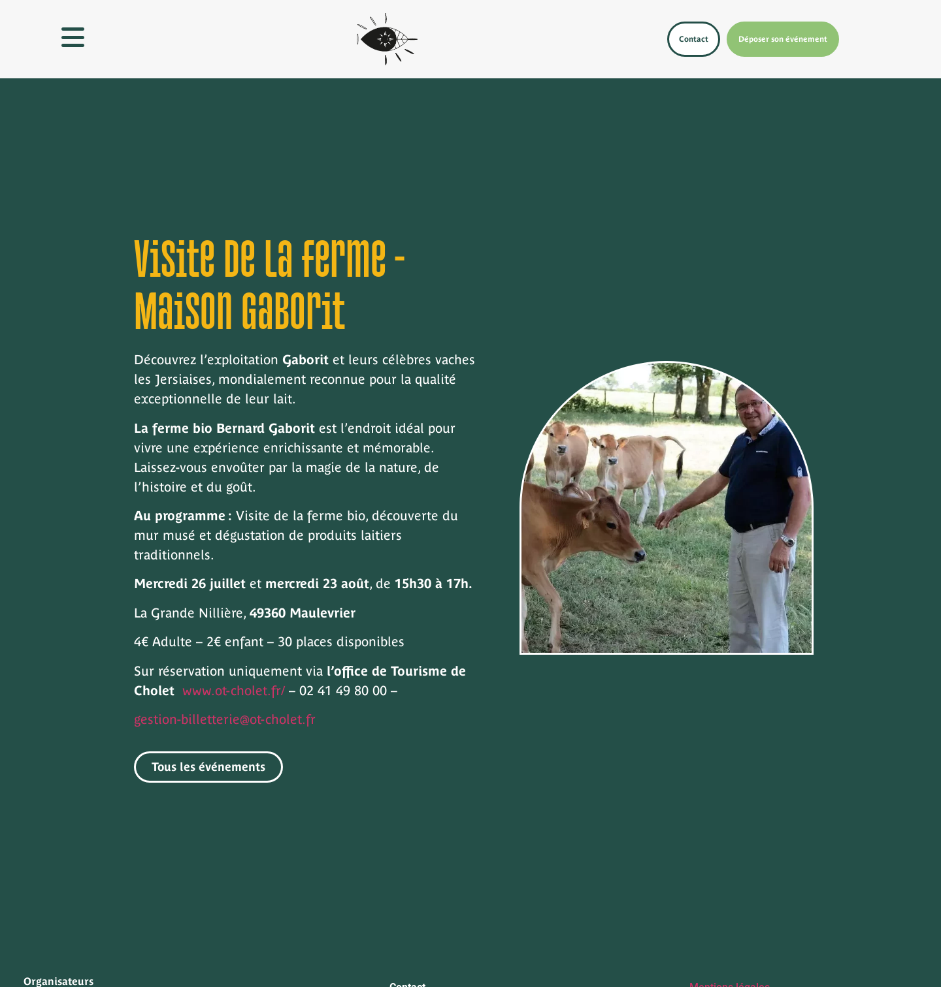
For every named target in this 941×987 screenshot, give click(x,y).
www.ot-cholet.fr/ (233, 690)
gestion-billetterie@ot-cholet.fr (225, 719)
